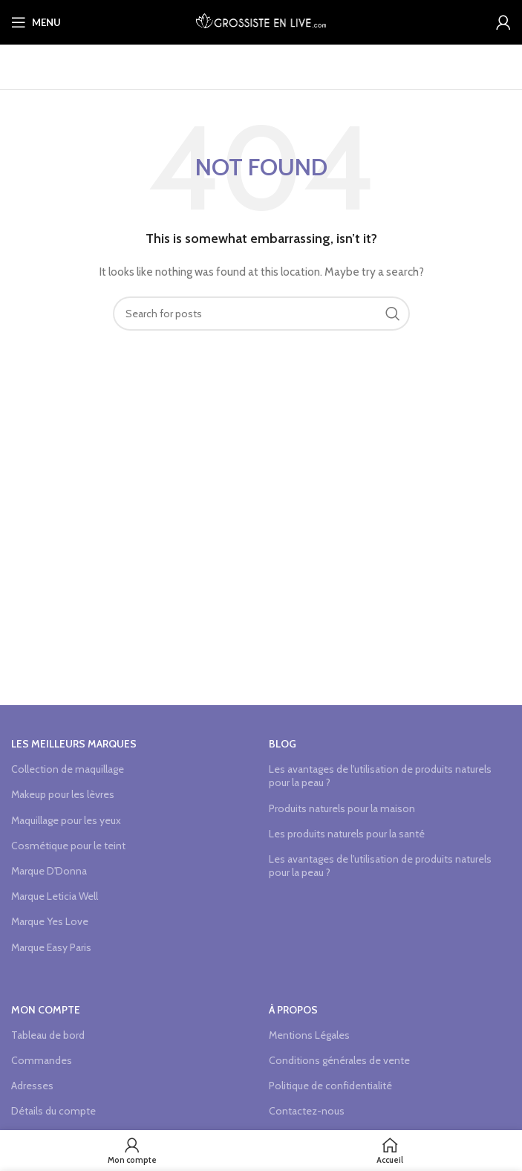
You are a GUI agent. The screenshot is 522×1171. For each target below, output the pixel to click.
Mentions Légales (309, 1035)
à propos (293, 1009)
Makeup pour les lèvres (62, 794)
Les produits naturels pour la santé (347, 833)
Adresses (32, 1085)
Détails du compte (53, 1111)
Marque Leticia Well (54, 896)
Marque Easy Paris (51, 947)
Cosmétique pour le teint (68, 845)
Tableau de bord (48, 1035)
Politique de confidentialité (330, 1085)
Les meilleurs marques (74, 743)
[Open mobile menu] (36, 22)
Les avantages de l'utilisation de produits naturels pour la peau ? (380, 775)
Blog (282, 743)
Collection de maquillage (67, 769)
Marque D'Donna (49, 871)
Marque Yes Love (49, 921)
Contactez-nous (307, 1111)
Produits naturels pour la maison (342, 808)
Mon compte (45, 1009)
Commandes (41, 1060)
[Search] (261, 313)
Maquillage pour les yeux (66, 820)
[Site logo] (261, 20)
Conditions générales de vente (339, 1060)
